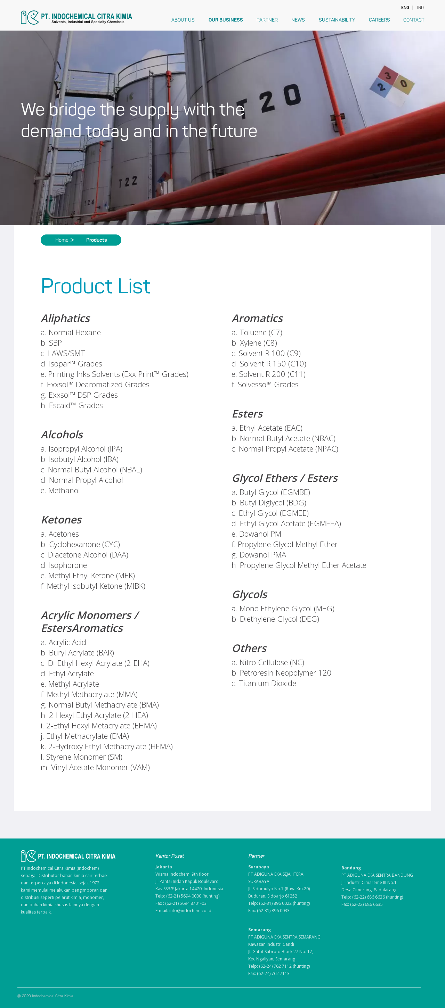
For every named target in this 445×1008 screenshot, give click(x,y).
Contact (413, 20)
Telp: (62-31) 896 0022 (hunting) (279, 903)
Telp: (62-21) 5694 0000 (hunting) (187, 896)
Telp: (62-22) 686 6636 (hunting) (372, 897)
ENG (404, 7)
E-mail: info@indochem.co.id (183, 911)
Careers (379, 20)
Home (64, 240)
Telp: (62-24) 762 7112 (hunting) (279, 966)
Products (96, 240)
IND (420, 7)
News (298, 20)
